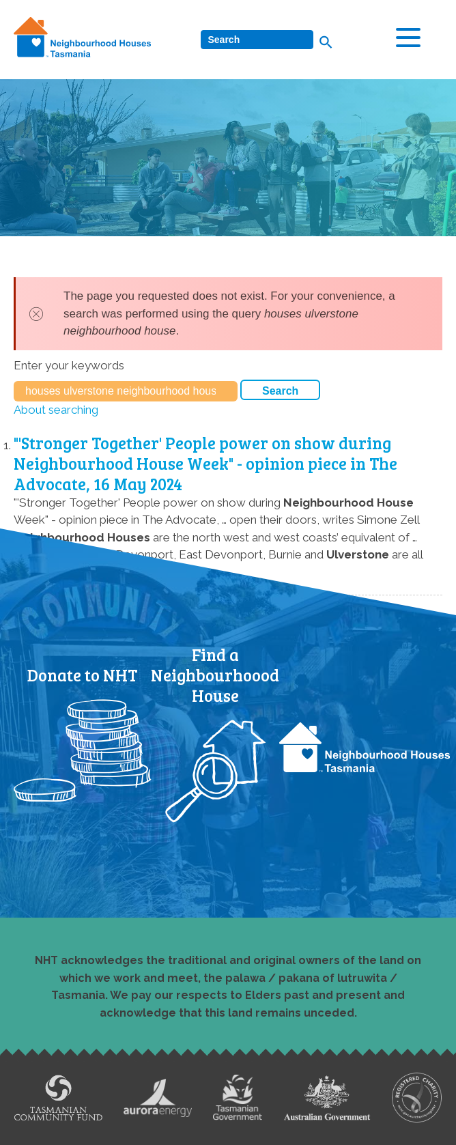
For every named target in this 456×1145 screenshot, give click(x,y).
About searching (56, 409)
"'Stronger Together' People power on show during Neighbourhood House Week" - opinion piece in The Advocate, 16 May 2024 (205, 463)
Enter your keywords (69, 365)
